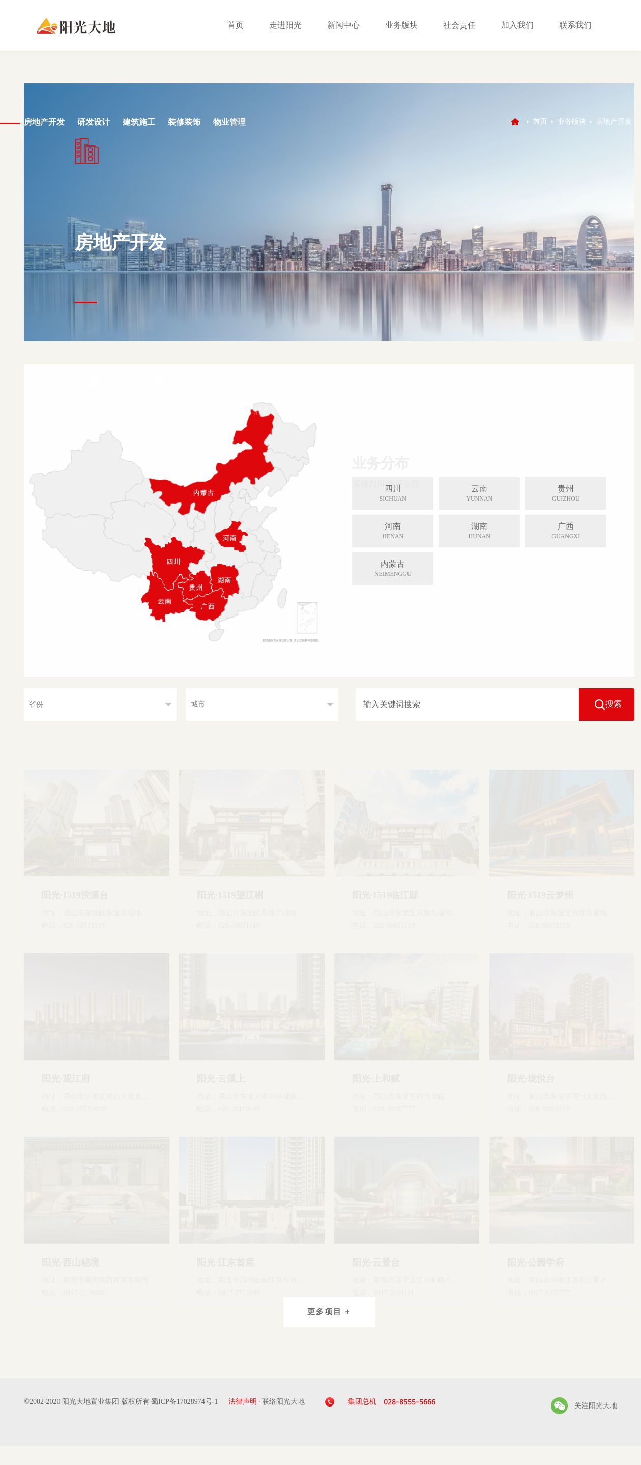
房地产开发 (44, 122)
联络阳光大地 (283, 1401)
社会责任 (459, 25)
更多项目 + (329, 1311)
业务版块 (401, 25)
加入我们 (517, 25)
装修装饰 (184, 122)
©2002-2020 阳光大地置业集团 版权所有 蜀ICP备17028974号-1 (121, 1401)
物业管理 (229, 122)
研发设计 (93, 122)
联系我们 (575, 25)
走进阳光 (285, 25)
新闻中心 (343, 25)
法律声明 (242, 1401)
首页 (235, 25)
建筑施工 (139, 122)
